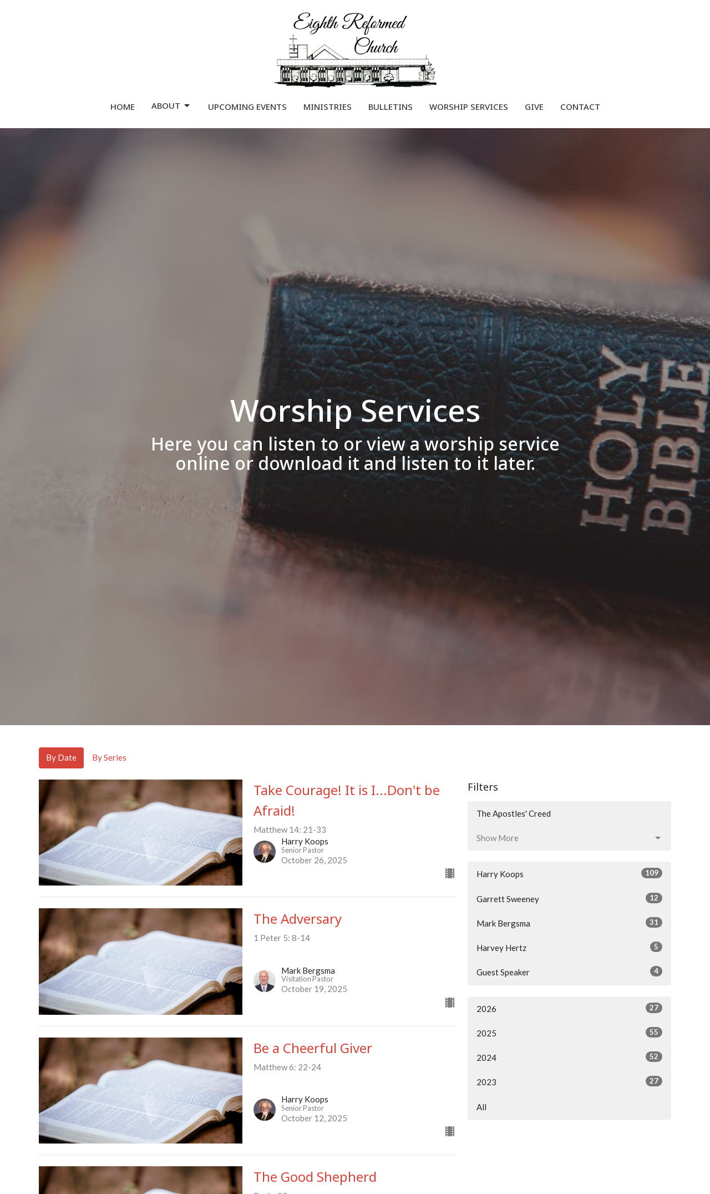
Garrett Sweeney (569, 898)
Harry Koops (569, 873)
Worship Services (468, 106)
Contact (580, 106)
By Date (61, 757)
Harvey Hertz (569, 947)
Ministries (327, 106)
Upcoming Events (247, 106)
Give (534, 106)
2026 (569, 1008)
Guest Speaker (569, 971)
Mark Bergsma (569, 922)
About (171, 106)
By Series (109, 757)
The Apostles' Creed (513, 813)
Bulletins (390, 106)
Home (122, 106)
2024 (569, 1057)
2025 (569, 1032)
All (481, 1107)
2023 (569, 1081)
